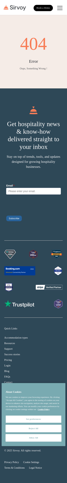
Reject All (33, 428)
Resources (9, 343)
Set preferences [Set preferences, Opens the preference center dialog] (33, 419)
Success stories (12, 354)
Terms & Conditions (14, 467)
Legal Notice (35, 467)
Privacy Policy (11, 462)
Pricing (8, 360)
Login (7, 365)
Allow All (33, 438)
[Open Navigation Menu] (59, 8)
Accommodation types (16, 337)
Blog (6, 371)
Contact (8, 382)
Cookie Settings (31, 462)
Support (8, 349)
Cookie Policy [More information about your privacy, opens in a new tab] (44, 409)
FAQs (7, 376)
